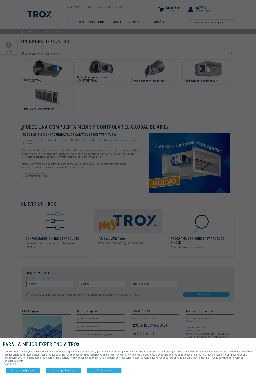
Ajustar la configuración (23, 370)
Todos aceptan (104, 370)
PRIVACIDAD (9, 364)
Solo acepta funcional (63, 370)
